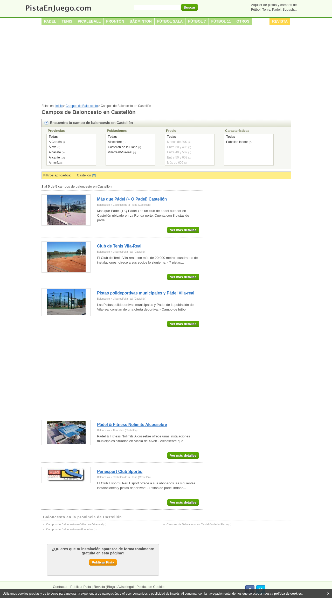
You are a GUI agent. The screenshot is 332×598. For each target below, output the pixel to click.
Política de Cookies (150, 587)
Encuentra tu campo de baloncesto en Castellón (91, 123)
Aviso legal (125, 587)
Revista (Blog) (104, 587)
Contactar (60, 587)
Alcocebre (115, 142)
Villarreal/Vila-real (120, 152)
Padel (50, 21)
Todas (53, 137)
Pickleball (89, 21)
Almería (54, 162)
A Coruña (55, 142)
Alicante (54, 157)
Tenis (66, 21)
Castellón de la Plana (122, 147)
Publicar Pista (103, 562)
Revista (280, 21)
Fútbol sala (170, 21)
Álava (53, 147)
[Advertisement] (166, 65)
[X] (94, 175)
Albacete (55, 152)
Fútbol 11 (221, 21)
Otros (243, 21)
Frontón (115, 21)
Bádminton (141, 21)
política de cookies (288, 593)
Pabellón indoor (237, 142)
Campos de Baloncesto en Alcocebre (69, 529)
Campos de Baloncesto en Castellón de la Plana (197, 524)
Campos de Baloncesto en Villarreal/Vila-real (74, 524)
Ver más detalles (183, 230)
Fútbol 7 (197, 21)
